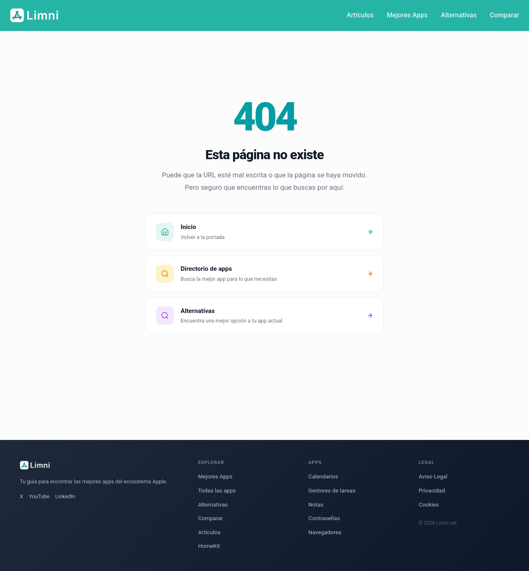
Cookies (429, 504)
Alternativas (459, 15)
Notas (315, 504)
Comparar (504, 15)
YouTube (39, 496)
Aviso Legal (433, 476)
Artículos (360, 15)
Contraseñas (324, 518)
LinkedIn (65, 496)
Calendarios (323, 476)
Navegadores (324, 532)
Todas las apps (217, 490)
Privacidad (432, 490)
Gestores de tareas (331, 490)
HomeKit (209, 545)
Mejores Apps (407, 15)
